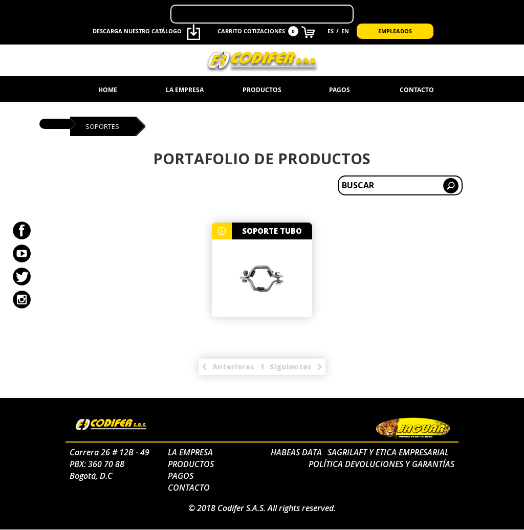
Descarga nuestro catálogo (146, 32)
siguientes (291, 366)
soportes (104, 126)
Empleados (395, 31)
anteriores (233, 366)
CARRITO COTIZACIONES (265, 31)
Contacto (417, 89)
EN (345, 31)
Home (107, 89)
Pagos (339, 89)
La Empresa (185, 89)
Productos (262, 89)
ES (331, 31)
